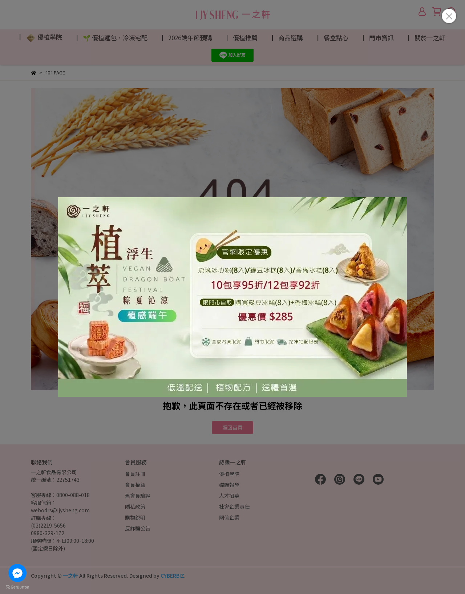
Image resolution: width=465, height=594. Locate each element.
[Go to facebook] (17, 573)
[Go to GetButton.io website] (17, 587)
